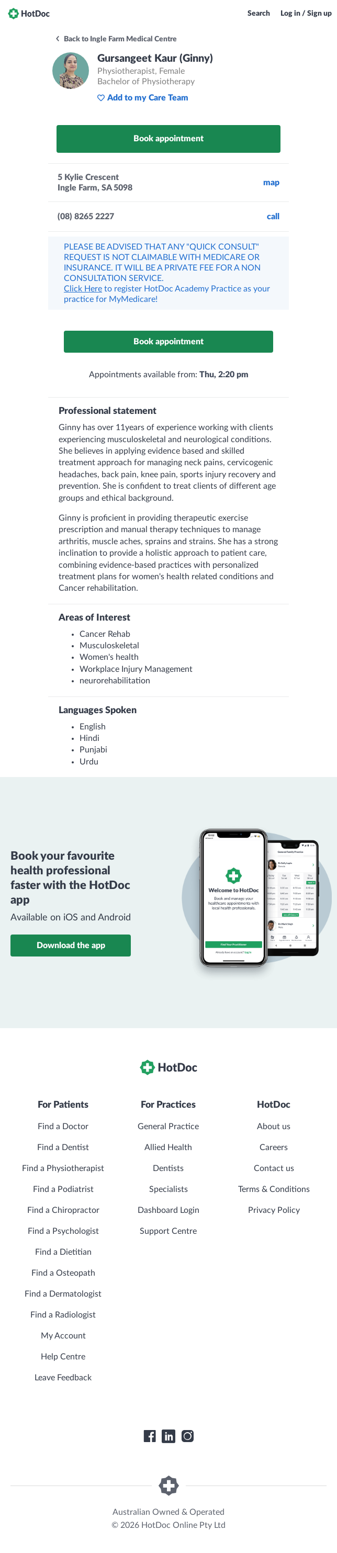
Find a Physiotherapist (63, 1168)
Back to (115, 39)
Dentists (168, 1168)
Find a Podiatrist (63, 1189)
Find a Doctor (63, 1126)
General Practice (168, 1126)
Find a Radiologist (63, 1315)
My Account (63, 1336)
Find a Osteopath (63, 1273)
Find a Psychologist (63, 1231)
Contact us (274, 1168)
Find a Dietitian (63, 1252)
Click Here (83, 289)
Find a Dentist (63, 1147)
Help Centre (63, 1357)
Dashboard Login (168, 1210)
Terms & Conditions (274, 1189)
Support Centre (168, 1231)
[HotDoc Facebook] (149, 1436)
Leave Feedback (63, 1378)
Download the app (71, 945)
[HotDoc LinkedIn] (168, 1436)
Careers (274, 1147)
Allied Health (168, 1147)
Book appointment (168, 138)
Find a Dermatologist (63, 1294)
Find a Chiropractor (63, 1210)
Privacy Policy (274, 1210)
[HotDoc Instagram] (187, 1436)
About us (273, 1126)
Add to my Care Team (142, 98)
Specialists (168, 1189)
